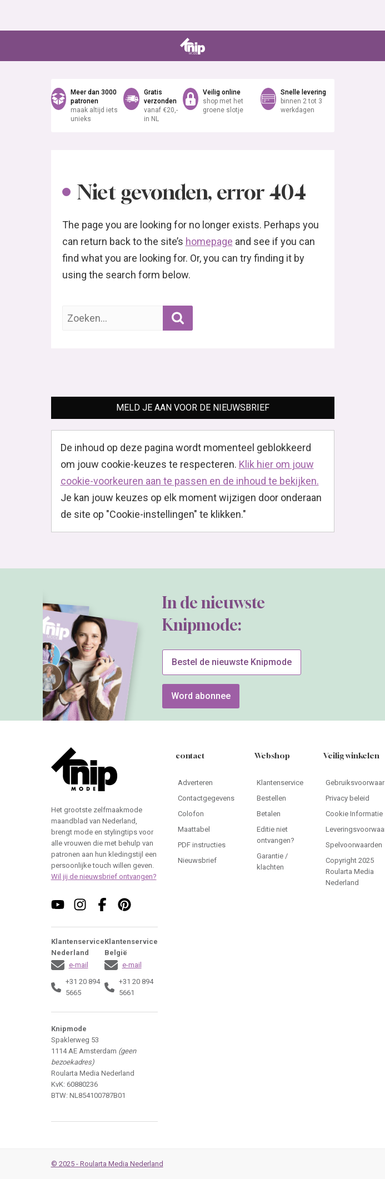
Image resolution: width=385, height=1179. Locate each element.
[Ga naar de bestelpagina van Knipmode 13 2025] (73, 684)
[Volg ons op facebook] (102, 904)
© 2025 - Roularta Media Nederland (107, 1164)
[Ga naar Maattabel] (206, 829)
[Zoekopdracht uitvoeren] (178, 318)
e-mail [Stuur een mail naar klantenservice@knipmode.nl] (78, 965)
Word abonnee (201, 696)
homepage (209, 241)
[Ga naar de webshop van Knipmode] (192, 105)
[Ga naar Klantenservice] (280, 783)
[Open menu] (59, 46)
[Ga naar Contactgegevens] (206, 798)
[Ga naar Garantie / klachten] (280, 861)
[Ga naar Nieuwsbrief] (206, 860)
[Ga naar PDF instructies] (206, 845)
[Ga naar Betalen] (280, 814)
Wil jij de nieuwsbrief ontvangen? (104, 876)
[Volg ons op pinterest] (124, 904)
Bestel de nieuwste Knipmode (232, 662)
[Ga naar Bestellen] (280, 798)
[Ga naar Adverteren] (206, 783)
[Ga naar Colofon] (206, 814)
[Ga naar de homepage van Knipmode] (192, 46)
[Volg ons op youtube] (57, 904)
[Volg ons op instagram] (80, 904)
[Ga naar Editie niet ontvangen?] (280, 835)
